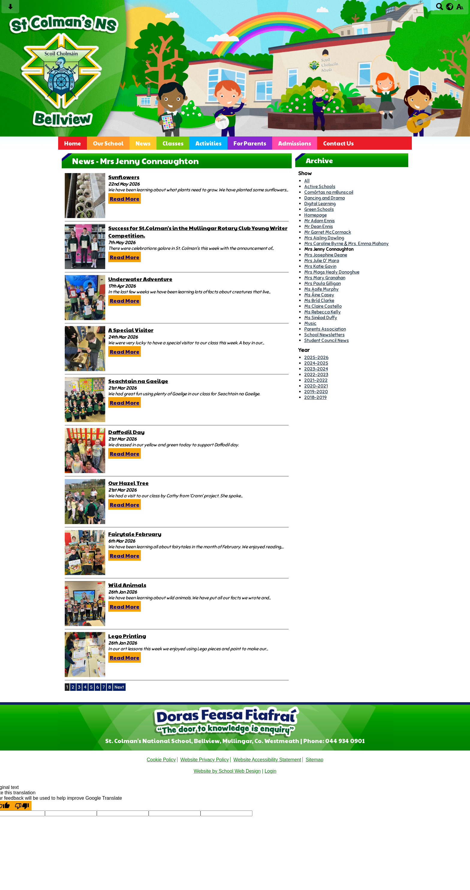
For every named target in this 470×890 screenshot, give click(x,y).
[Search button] (439, 8)
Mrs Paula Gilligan (322, 283)
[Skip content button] (10, 8)
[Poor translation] (21, 806)
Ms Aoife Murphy (321, 289)
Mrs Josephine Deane (325, 255)
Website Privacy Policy (204, 759)
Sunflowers (123, 177)
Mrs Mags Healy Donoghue (331, 272)
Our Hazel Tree (128, 483)
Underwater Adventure (140, 279)
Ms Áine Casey (319, 295)
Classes (172, 143)
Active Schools (319, 186)
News (142, 143)
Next (119, 687)
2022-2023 (316, 374)
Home (72, 143)
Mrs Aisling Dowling (324, 238)
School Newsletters (324, 334)
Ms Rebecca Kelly (322, 312)
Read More (124, 198)
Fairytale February (134, 534)
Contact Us (338, 143)
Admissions (294, 143)
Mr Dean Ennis (318, 226)
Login (270, 771)
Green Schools (319, 209)
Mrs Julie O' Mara (321, 260)
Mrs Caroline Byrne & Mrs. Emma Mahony (346, 243)
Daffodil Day (126, 432)
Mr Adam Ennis (319, 220)
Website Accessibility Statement (267, 759)
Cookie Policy (161, 759)
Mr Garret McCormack (327, 232)
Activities (208, 143)
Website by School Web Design (227, 771)
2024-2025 (316, 363)
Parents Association (325, 329)
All (307, 181)
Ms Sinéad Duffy (320, 317)
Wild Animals (127, 585)
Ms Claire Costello (323, 306)
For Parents (250, 143)
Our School (108, 143)
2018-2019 (315, 397)
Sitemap (314, 759)
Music (310, 323)
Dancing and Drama (324, 198)
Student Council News (326, 340)
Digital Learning (320, 203)
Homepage (315, 215)
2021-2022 (316, 380)
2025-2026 (316, 357)
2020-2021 (316, 386)
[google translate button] (449, 6)
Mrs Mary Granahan (324, 277)
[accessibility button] (459, 8)
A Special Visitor (130, 330)
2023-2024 (316, 369)
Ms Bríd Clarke (319, 300)
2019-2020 (316, 391)
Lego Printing (127, 636)
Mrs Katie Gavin (320, 266)
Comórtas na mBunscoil (328, 192)
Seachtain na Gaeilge (138, 381)
